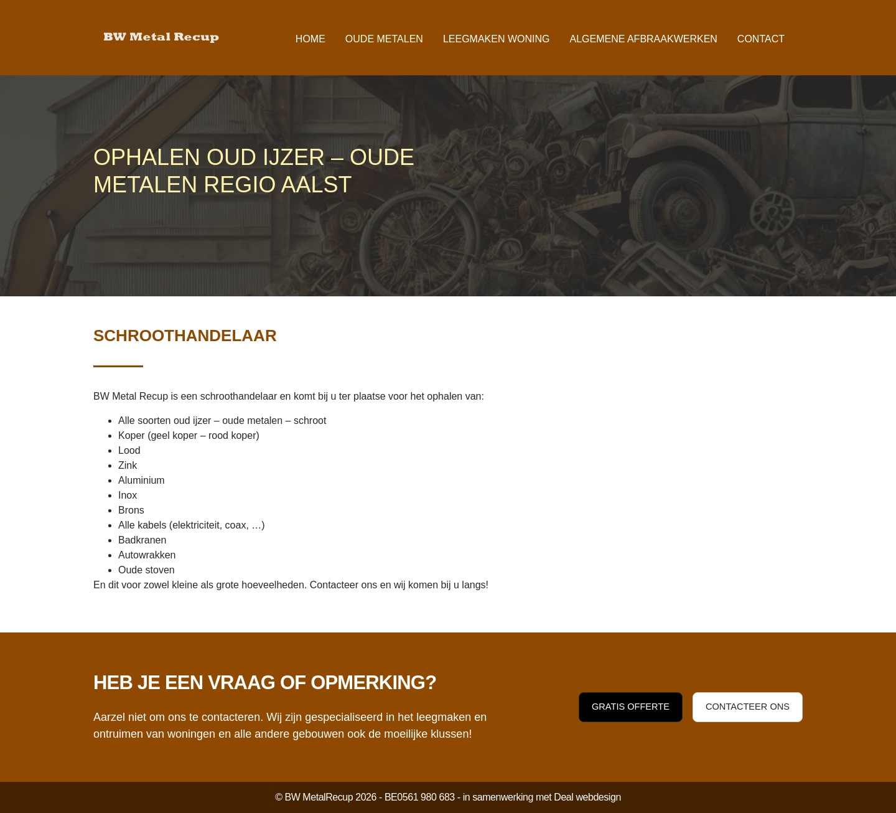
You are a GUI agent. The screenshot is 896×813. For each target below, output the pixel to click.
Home (310, 39)
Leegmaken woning (496, 39)
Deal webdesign (587, 797)
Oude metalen (384, 39)
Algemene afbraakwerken (643, 39)
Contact (761, 39)
